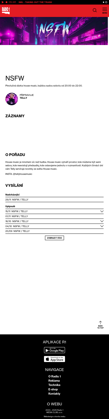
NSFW (15, 199)
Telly (23, 97)
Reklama (54, 380)
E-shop (53, 389)
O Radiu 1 (54, 376)
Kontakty (54, 393)
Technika (54, 385)
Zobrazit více (54, 238)
